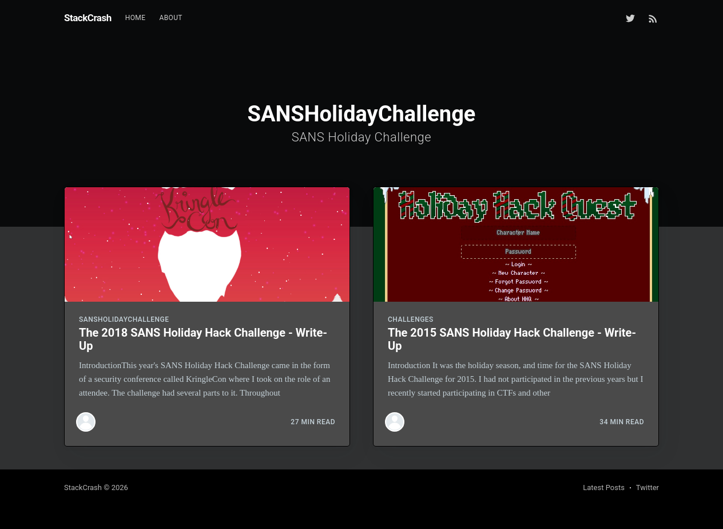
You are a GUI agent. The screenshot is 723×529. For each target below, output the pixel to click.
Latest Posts (604, 487)
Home (135, 18)
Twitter (647, 487)
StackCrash (88, 17)
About (170, 18)
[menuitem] (135, 18)
